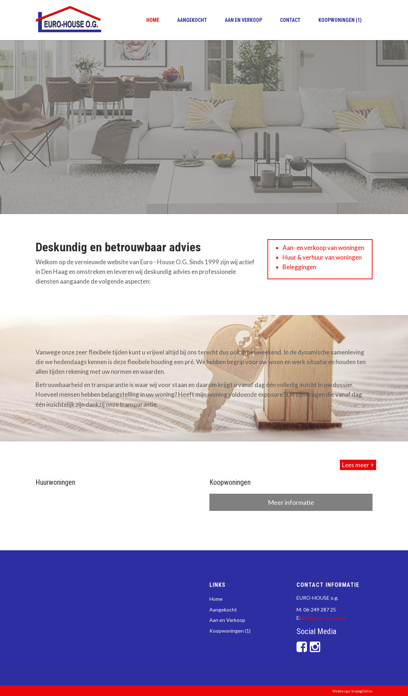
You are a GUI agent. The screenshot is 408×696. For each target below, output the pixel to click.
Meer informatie (291, 502)
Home (152, 20)
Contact (290, 20)
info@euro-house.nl (324, 618)
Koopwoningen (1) (340, 20)
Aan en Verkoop (243, 20)
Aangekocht (192, 20)
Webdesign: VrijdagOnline (352, 691)
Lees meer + (358, 465)
